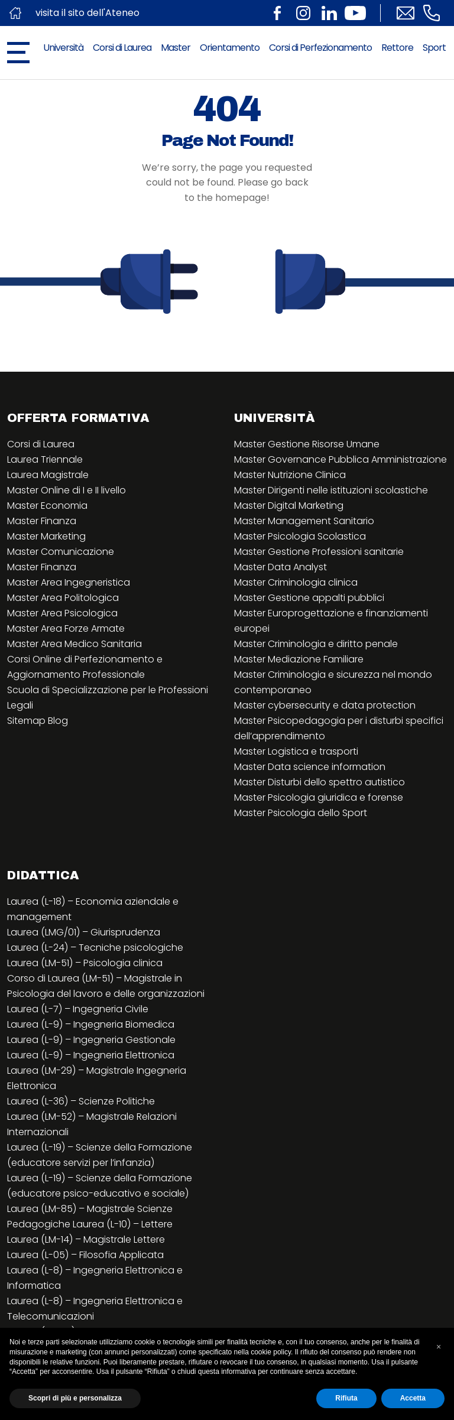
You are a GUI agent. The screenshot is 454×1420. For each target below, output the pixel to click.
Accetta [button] (413, 1398)
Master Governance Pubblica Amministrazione (340, 459)
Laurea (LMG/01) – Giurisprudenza (83, 932)
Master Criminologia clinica (296, 582)
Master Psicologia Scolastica (300, 536)
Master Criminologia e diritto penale (316, 644)
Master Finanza (41, 521)
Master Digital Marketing (288, 505)
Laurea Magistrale (48, 475)
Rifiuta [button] (346, 1398)
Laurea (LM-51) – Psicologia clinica (85, 963)
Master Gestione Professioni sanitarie (319, 551)
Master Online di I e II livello (66, 490)
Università (63, 47)
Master (175, 47)
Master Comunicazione (60, 551)
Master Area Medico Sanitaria (74, 644)
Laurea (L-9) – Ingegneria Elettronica (90, 1055)
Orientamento (230, 47)
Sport (434, 47)
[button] (438, 1346)
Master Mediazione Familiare (299, 659)
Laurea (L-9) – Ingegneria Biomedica (90, 1024)
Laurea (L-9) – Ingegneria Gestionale (91, 1040)
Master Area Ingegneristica (68, 582)
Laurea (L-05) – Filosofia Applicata (85, 1255)
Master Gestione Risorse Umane (307, 444)
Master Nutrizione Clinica (290, 475)
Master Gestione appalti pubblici (309, 598)
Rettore (397, 47)
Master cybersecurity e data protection (325, 705)
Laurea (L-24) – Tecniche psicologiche (95, 947)
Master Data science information (309, 767)
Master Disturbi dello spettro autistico (319, 782)
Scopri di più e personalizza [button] (75, 1398)
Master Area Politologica (63, 598)
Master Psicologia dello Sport (300, 813)
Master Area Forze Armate (66, 628)
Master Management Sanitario (304, 521)
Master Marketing (46, 536)
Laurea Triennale (45, 459)
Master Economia (47, 505)
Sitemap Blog (37, 720)
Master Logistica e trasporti (296, 751)
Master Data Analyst (280, 567)
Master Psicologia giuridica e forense (318, 797)
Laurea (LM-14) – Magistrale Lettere (86, 1239)
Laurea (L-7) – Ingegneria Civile (77, 1009)
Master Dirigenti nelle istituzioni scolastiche (331, 490)
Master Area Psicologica (62, 613)
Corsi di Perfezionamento (320, 47)
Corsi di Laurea (122, 47)
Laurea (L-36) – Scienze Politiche (81, 1101)
